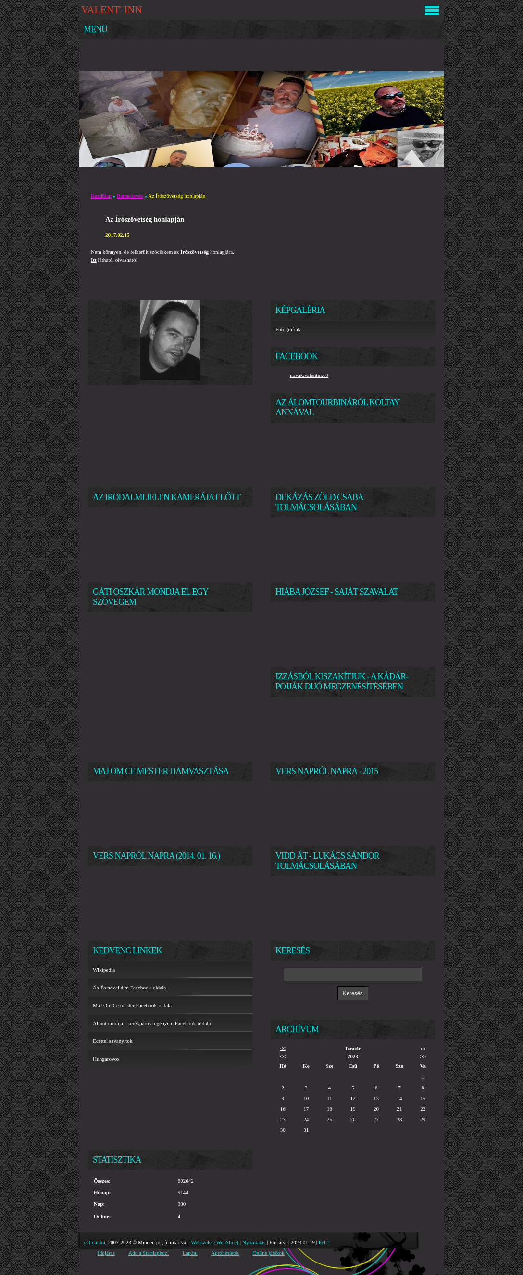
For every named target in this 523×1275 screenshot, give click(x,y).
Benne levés (130, 196)
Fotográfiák (287, 329)
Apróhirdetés (225, 1253)
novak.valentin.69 (309, 375)
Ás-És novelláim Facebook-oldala (129, 987)
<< (283, 1048)
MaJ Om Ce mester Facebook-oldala (132, 1005)
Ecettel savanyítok (112, 1041)
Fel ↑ (324, 1242)
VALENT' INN (111, 9)
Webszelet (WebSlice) (214, 1242)
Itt (94, 259)
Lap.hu (190, 1253)
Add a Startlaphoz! (148, 1253)
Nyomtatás (253, 1242)
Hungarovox (106, 1059)
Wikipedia (104, 970)
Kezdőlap (101, 196)
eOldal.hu (94, 1242)
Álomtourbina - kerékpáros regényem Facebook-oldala (152, 1023)
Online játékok (268, 1253)
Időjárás (106, 1253)
